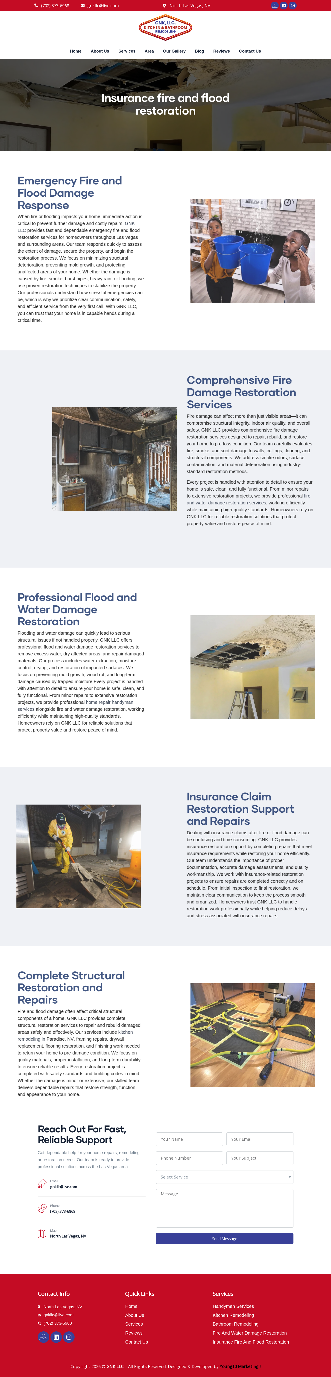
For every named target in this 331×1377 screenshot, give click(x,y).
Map (53, 1230)
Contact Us (250, 51)
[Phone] (42, 1208)
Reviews (221, 51)
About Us (100, 51)
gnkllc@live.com (63, 1186)
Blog (199, 51)
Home (76, 51)
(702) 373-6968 (62, 1211)
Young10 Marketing (239, 1366)
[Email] (42, 1183)
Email (54, 1181)
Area (149, 51)
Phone (55, 1205)
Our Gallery (174, 51)
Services (126, 51)
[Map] (42, 1233)
